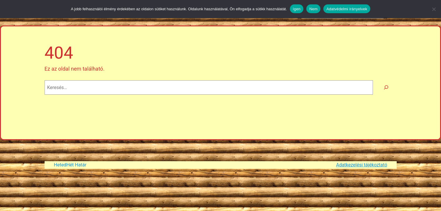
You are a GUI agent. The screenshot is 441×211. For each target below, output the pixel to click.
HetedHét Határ (70, 165)
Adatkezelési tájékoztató (361, 165)
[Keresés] (386, 87)
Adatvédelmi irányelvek (346, 9)
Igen (296, 9)
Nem (313, 9)
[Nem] (434, 9)
